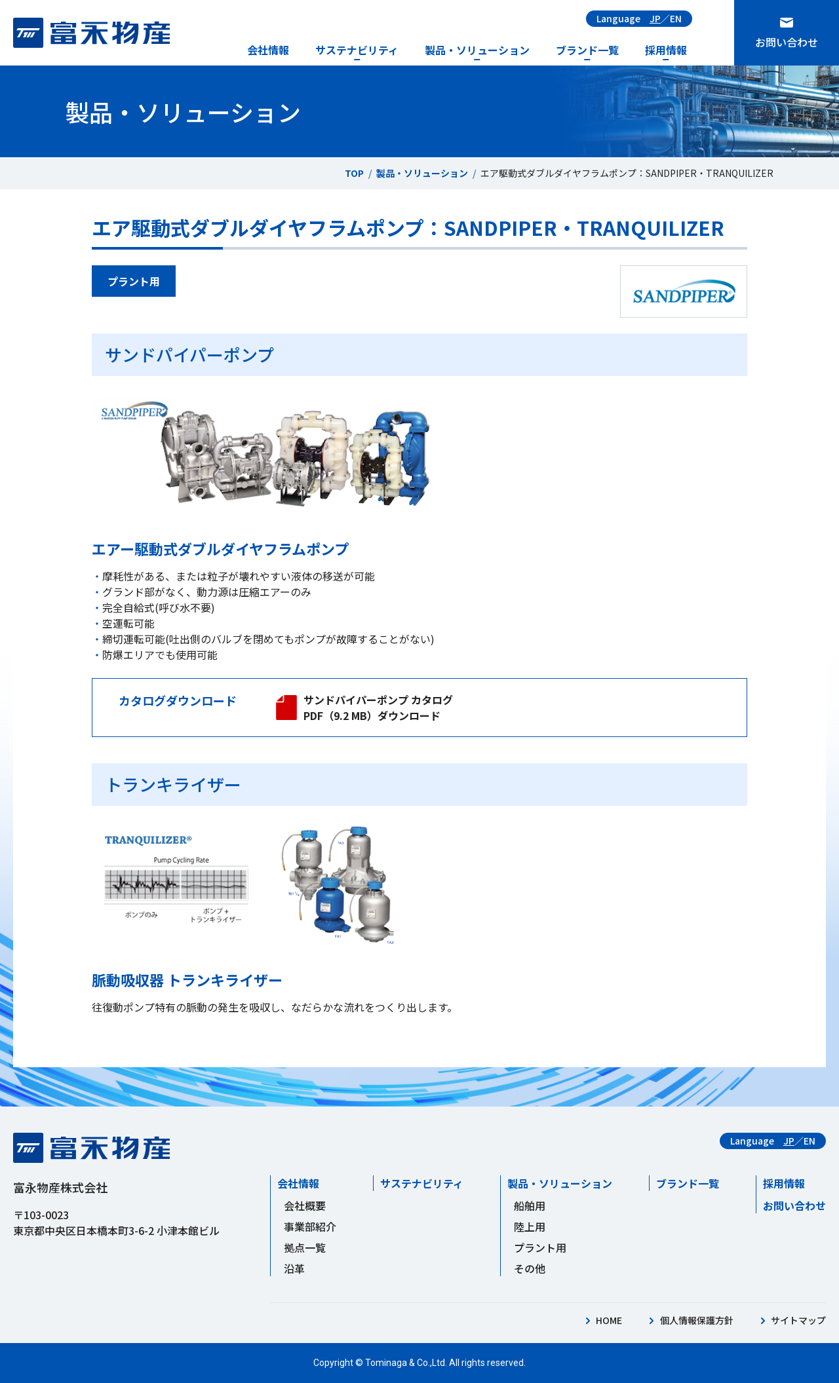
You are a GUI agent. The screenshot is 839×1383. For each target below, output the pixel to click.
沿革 (294, 1268)
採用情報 (666, 50)
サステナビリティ (357, 50)
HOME (609, 1320)
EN (676, 18)
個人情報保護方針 (696, 1320)
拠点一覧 (305, 1247)
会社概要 (305, 1205)
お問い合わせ (786, 42)
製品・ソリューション (477, 50)
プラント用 (540, 1247)
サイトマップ (798, 1320)
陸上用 (529, 1226)
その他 (529, 1268)
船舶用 (529, 1205)
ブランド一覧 (587, 50)
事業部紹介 (310, 1226)
